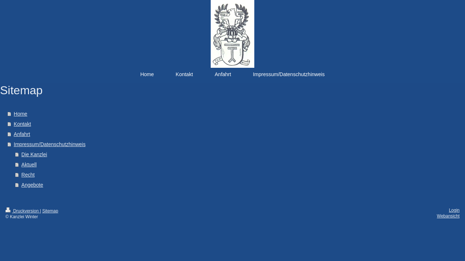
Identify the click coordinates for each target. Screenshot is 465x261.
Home (20, 114)
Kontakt (22, 124)
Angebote (32, 185)
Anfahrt (22, 134)
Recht (28, 175)
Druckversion (22, 211)
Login (454, 210)
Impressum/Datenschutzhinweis (50, 144)
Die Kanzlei (34, 154)
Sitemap (50, 211)
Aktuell (29, 164)
